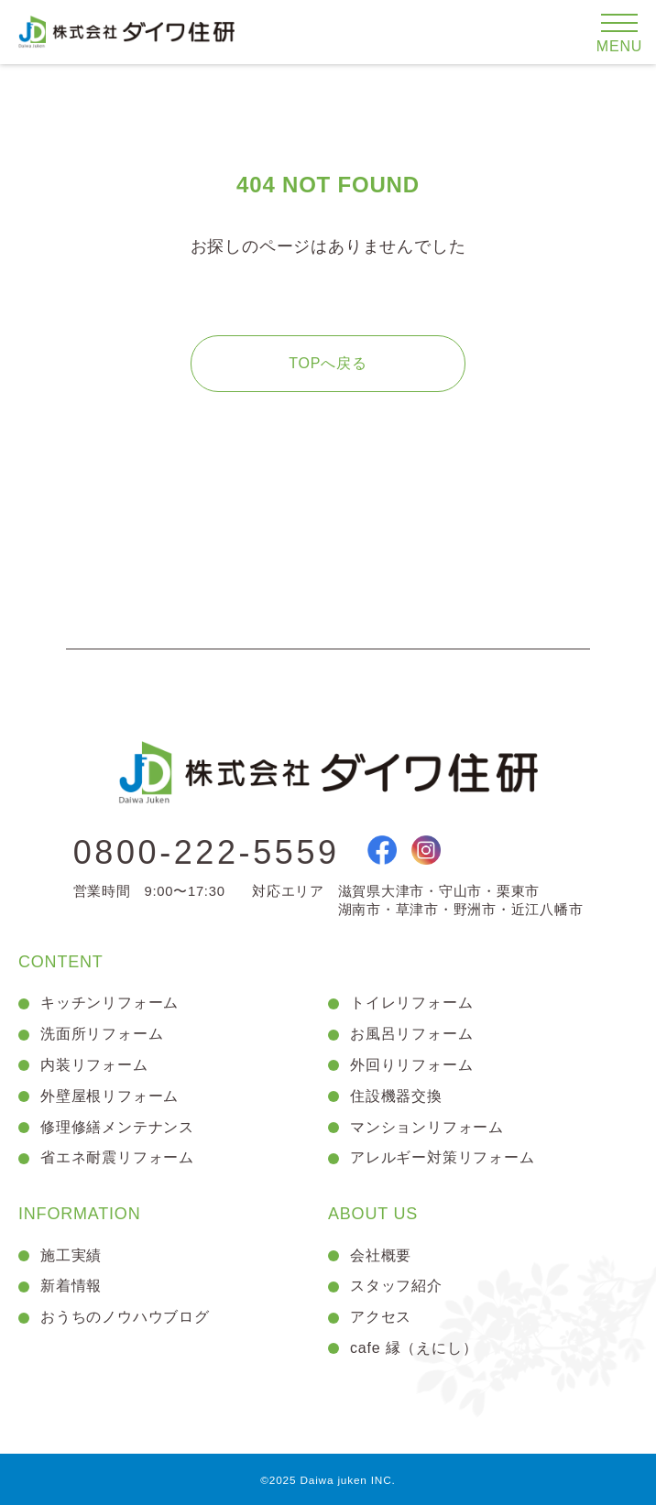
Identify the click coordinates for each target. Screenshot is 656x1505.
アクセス (380, 1317)
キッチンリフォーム (109, 1002)
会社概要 (380, 1255)
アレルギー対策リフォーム (442, 1157)
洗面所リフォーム (101, 1034)
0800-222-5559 (206, 852)
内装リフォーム (94, 1065)
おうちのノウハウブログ (125, 1317)
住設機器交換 (396, 1096)
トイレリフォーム (411, 1002)
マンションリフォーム (427, 1127)
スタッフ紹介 (396, 1285)
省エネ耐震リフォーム (117, 1157)
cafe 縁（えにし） (414, 1348)
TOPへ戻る (327, 363)
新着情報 (71, 1285)
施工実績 (71, 1255)
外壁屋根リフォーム (109, 1096)
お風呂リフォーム (411, 1034)
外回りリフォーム (411, 1065)
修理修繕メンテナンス (117, 1127)
